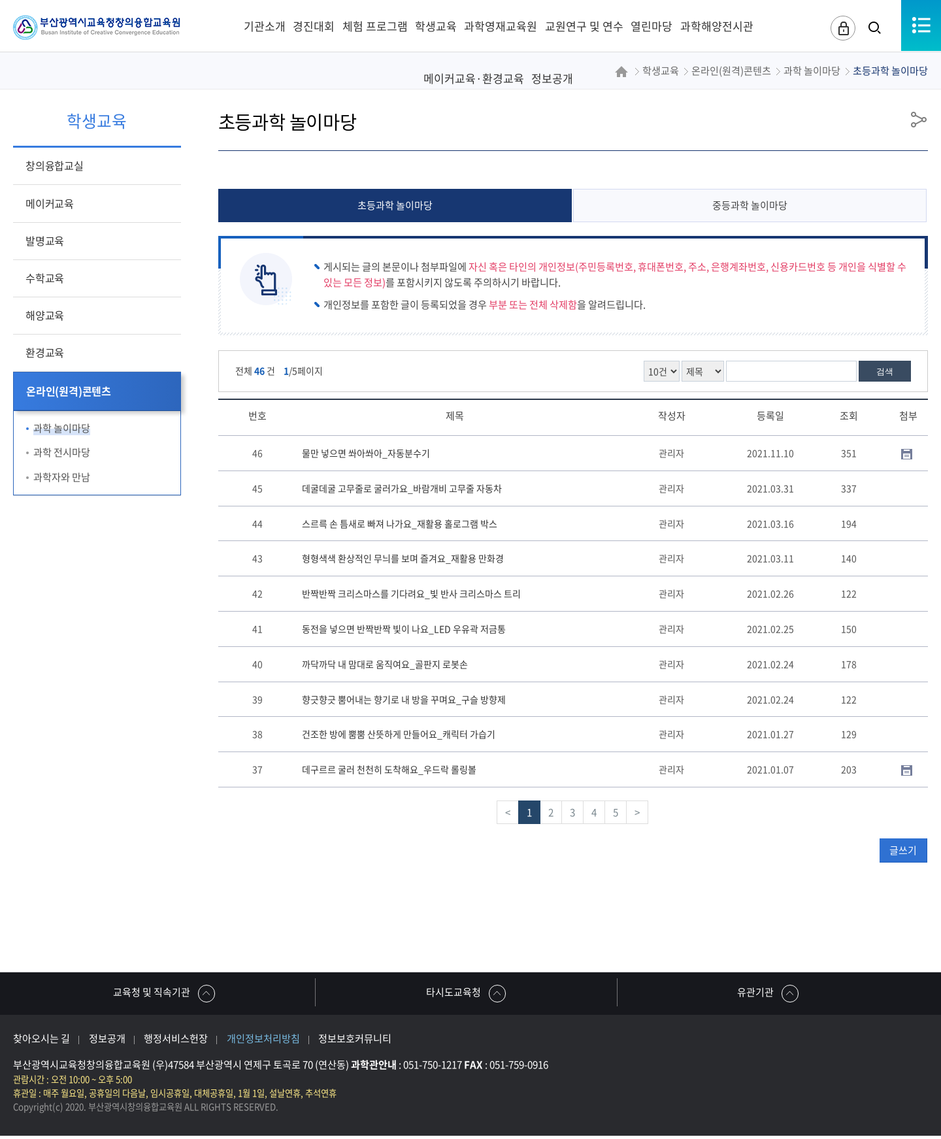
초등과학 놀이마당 (395, 205)
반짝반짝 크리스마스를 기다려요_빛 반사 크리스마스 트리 (411, 594)
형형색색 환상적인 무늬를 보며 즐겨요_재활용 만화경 (403, 558)
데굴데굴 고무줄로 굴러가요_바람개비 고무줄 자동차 (402, 488)
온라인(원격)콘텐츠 (68, 391)
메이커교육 (49, 203)
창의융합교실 (54, 165)
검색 (884, 372)
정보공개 (107, 1041)
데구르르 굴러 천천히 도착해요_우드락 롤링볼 (389, 769)
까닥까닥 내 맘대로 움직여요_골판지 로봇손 (385, 663)
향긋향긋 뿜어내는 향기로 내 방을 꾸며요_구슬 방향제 (404, 699)
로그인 (840, 29)
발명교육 (44, 240)
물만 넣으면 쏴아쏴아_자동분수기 (366, 453)
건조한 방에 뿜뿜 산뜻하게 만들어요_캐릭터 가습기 (398, 734)
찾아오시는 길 (41, 1041)
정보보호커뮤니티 (354, 1041)
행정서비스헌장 (176, 1041)
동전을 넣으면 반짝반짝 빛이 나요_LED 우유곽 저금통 (404, 629)
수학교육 (44, 278)
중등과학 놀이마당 (749, 205)
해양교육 (44, 315)
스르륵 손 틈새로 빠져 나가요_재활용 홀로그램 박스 (399, 523)
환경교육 (44, 352)
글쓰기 (903, 850)
